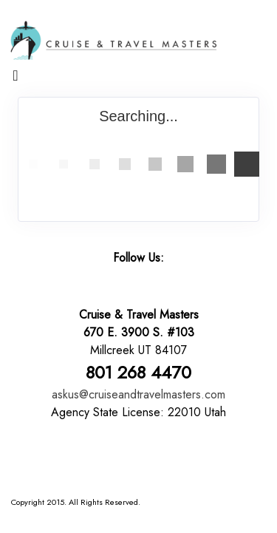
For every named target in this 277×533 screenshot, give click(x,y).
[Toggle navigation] (15, 79)
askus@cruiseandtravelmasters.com (138, 394)
